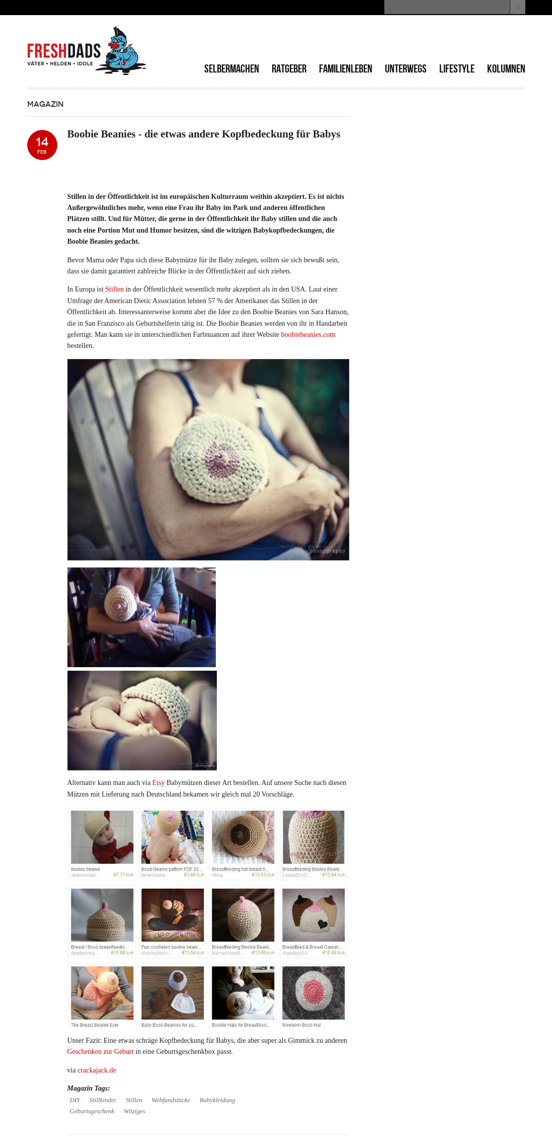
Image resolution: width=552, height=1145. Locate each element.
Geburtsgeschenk (92, 1111)
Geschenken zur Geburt (100, 1051)
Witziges (134, 1111)
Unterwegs (406, 69)
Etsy (158, 782)
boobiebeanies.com (308, 334)
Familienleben (345, 69)
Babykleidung (217, 1100)
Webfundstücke (170, 1100)
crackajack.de (96, 1070)
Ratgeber (289, 69)
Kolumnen (506, 69)
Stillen (114, 289)
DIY (75, 1100)
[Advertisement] (407, 40)
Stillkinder (103, 1100)
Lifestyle (457, 69)
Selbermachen (231, 69)
